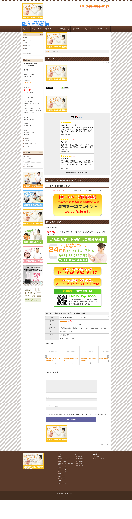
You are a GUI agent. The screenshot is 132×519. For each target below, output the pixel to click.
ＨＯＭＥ (26, 37)
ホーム (26, 28)
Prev (46, 356)
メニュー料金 (37, 28)
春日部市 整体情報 (28, 166)
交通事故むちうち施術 (64, 461)
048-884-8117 (63, 321)
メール (48, 408)
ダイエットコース (63, 471)
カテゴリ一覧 (79, 467)
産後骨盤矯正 (62, 463)
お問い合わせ (104, 28)
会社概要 (27, 138)
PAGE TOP (105, 446)
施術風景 (51, 28)
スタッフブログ (28, 161)
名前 (47, 399)
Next (108, 356)
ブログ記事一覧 (80, 465)
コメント (49, 378)
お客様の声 (64, 28)
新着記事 (26, 164)
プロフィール (91, 28)
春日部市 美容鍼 (62, 469)
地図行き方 (78, 28)
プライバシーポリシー (30, 143)
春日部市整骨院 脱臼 (106, 358)
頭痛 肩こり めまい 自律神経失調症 (66, 466)
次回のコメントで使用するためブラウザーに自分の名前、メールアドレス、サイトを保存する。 (78, 416)
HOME (48, 51)
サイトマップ (28, 146)
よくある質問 (27, 158)
